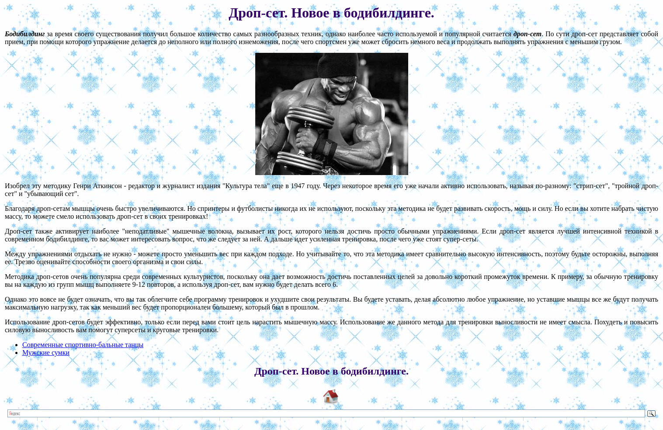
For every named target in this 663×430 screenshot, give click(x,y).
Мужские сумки (45, 352)
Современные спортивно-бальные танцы (82, 344)
